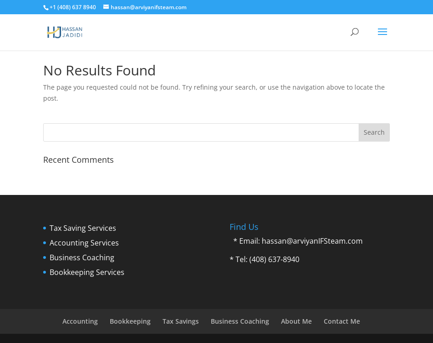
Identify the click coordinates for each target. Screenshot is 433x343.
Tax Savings (181, 321)
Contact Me (342, 321)
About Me (296, 321)
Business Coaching (82, 257)
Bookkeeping (130, 321)
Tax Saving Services (83, 228)
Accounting (80, 321)
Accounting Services (84, 243)
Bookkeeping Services (87, 272)
